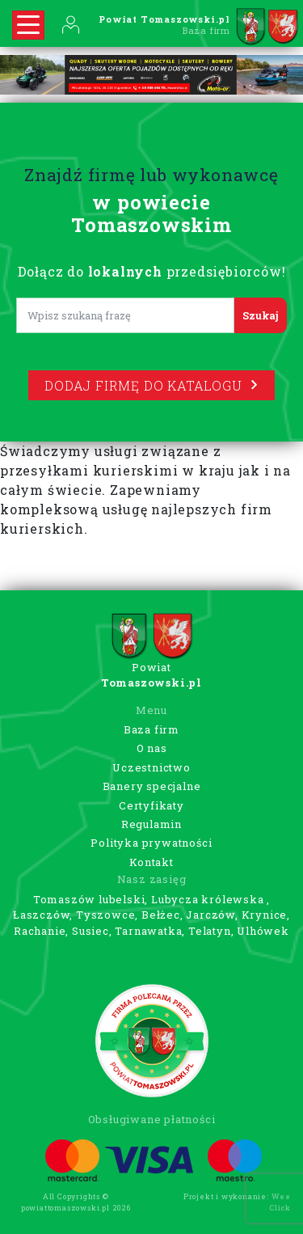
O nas (152, 748)
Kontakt (151, 862)
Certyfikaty (151, 805)
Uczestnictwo (151, 767)
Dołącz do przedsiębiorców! (152, 271)
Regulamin (151, 824)
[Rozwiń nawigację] (28, 25)
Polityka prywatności (151, 842)
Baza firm (151, 729)
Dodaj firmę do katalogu (151, 385)
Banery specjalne (152, 786)
